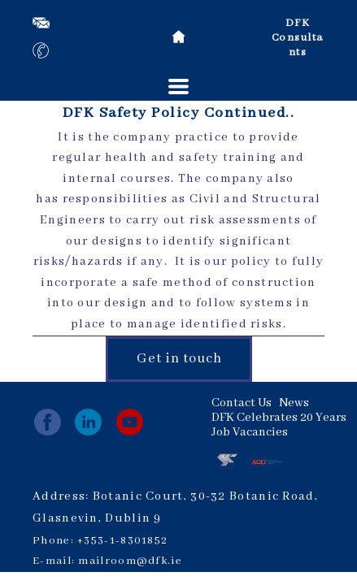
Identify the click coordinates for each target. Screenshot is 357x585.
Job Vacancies (249, 432)
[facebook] (47, 422)
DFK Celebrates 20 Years (278, 417)
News (294, 403)
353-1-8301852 (126, 541)
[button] (178, 86)
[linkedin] (88, 422)
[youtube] (129, 422)
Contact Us (241, 403)
